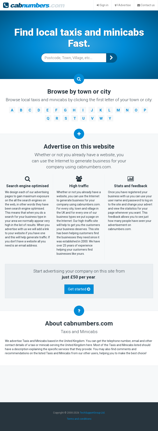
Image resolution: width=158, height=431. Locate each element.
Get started (79, 289)
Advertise (123, 5)
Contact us (146, 5)
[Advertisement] (80, 383)
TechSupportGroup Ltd (92, 412)
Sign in (102, 5)
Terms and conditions (79, 418)
